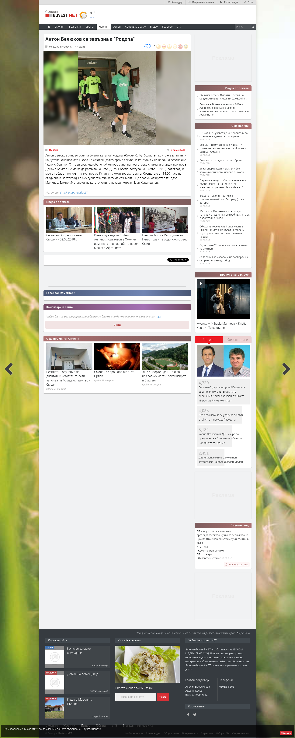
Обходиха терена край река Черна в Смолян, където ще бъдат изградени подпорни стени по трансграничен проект (222, 232)
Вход (117, 324)
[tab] (209, 341)
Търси (162, 697)
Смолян (53, 150)
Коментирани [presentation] (237, 339)
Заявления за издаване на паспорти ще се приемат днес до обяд (224, 258)
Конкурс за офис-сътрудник (79, 650)
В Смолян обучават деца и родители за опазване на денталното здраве (65, 376)
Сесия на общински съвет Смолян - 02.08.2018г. (64, 237)
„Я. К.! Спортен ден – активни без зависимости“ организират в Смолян (222, 170)
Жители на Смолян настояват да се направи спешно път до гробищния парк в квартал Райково (224, 214)
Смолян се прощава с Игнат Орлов (221, 160)
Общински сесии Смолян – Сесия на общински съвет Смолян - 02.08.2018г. (223, 96)
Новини (103, 26)
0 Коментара (178, 150)
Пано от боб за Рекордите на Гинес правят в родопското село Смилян (164, 239)
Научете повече (91, 729)
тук (158, 316)
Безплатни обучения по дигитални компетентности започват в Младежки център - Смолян (116, 378)
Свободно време (135, 26)
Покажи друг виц (236, 564)
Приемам (286, 733)
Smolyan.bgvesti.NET (74, 192)
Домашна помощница (82, 674)
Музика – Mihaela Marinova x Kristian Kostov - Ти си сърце (222, 325)
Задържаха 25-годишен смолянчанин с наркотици (224, 246)
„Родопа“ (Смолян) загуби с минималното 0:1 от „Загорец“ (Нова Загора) (222, 199)
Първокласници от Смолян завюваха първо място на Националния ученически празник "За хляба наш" (223, 184)
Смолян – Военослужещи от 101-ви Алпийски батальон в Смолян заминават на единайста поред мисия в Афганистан (224, 109)
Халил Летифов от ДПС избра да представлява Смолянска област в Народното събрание (220, 438)
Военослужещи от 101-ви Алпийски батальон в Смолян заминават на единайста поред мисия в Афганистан (116, 241)
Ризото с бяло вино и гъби (134, 688)
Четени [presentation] (208, 339)
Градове (167, 26)
